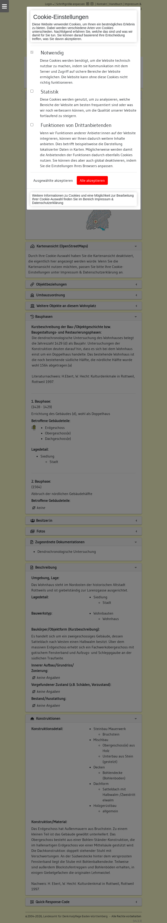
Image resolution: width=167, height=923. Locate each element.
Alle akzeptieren (92, 180)
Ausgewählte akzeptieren (53, 180)
